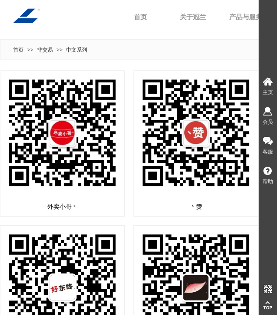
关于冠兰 (193, 17)
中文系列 (76, 50)
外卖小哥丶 (62, 206)
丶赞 (196, 206)
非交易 (45, 50)
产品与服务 (245, 17)
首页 (140, 17)
